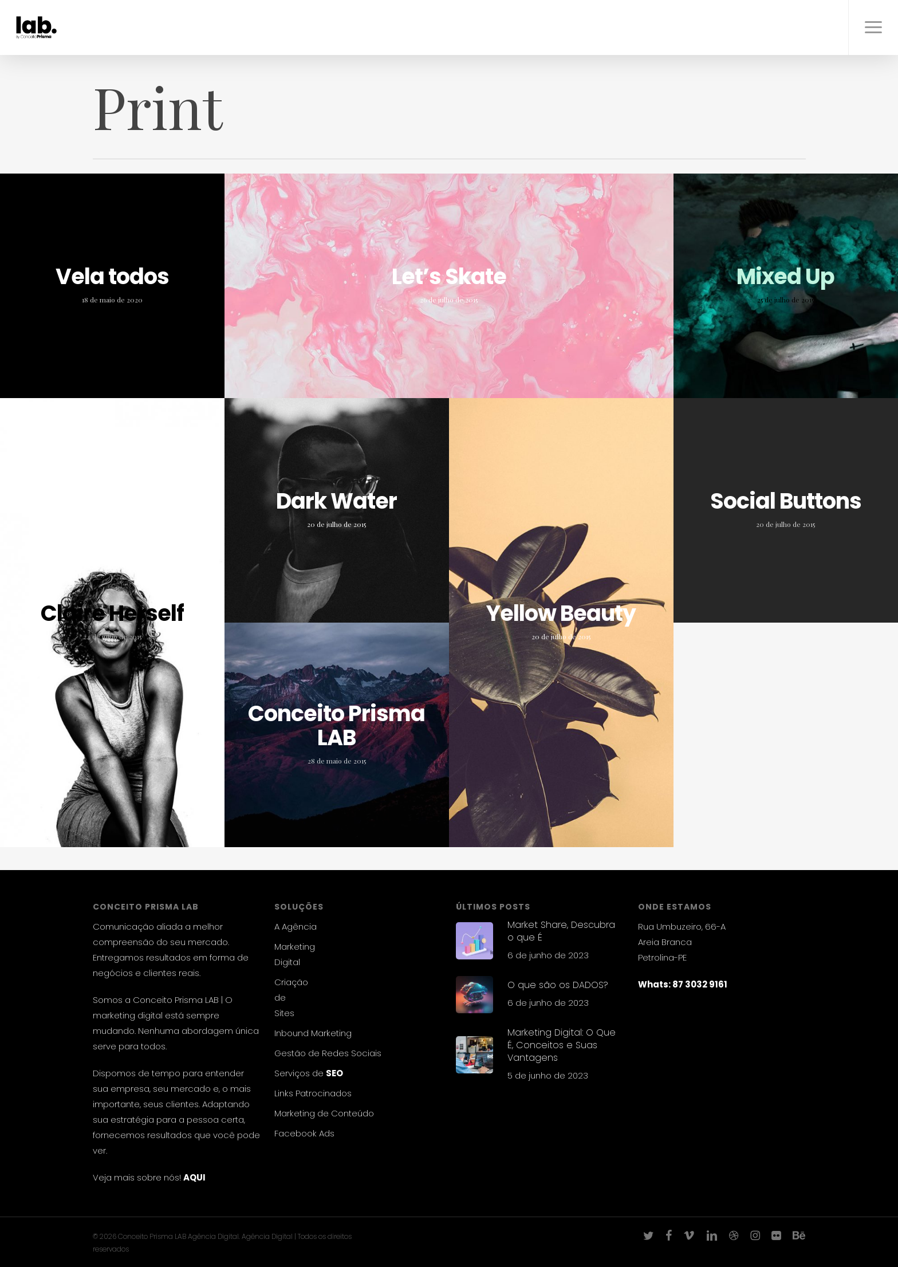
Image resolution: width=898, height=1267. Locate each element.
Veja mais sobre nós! (137, 1177)
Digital (287, 962)
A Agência (295, 926)
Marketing (294, 947)
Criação (291, 982)
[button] (873, 27)
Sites (284, 1013)
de (280, 997)
